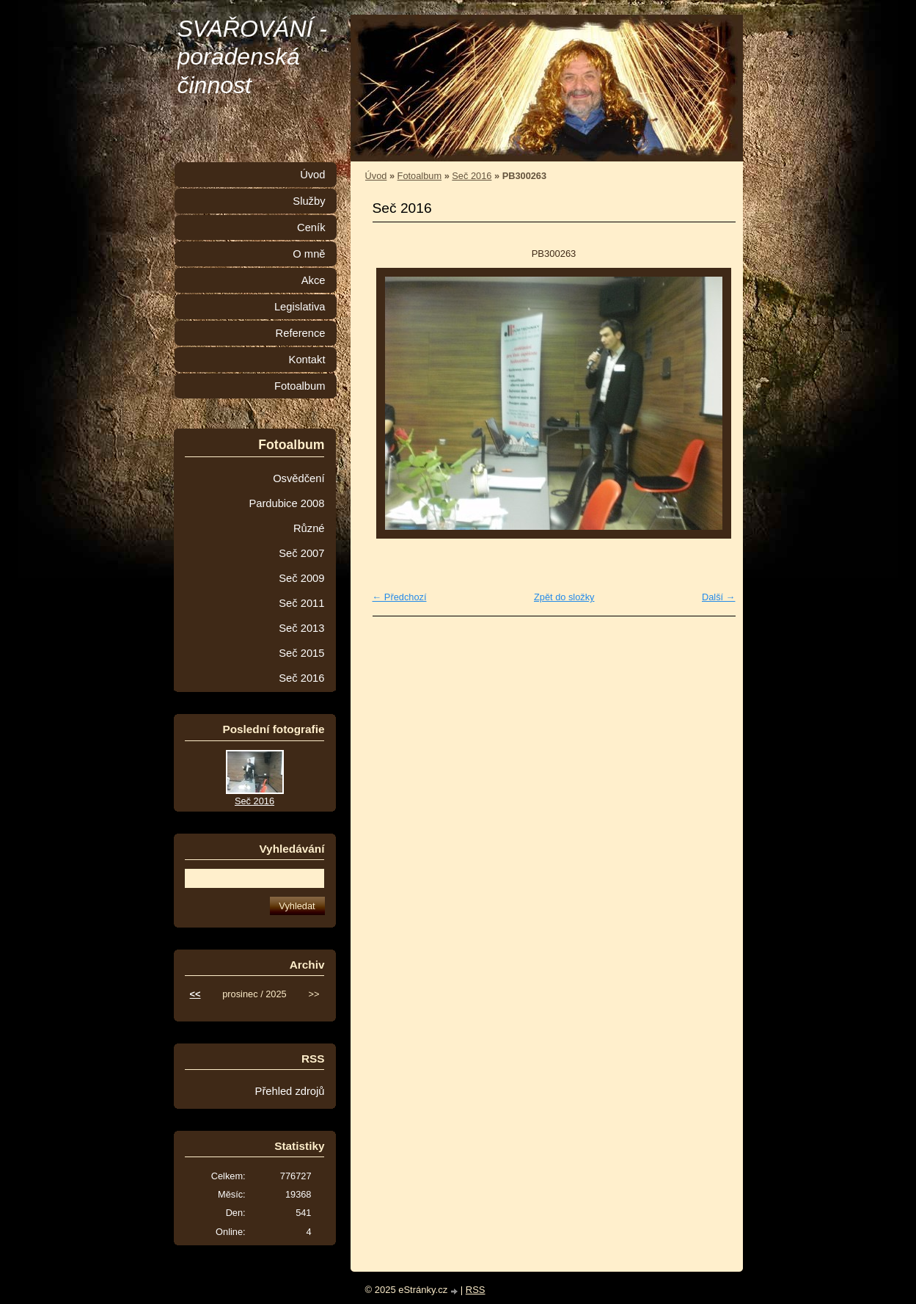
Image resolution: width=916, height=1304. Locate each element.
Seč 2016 (471, 175)
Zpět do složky (564, 596)
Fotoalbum (419, 175)
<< (195, 993)
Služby (309, 201)
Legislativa (300, 307)
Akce (313, 280)
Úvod (376, 175)
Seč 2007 (301, 553)
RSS (476, 1289)
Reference (301, 333)
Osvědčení (298, 478)
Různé (309, 528)
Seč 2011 (301, 603)
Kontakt (307, 359)
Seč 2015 (301, 653)
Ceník (311, 227)
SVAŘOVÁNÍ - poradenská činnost (252, 56)
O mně (309, 254)
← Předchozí (400, 596)
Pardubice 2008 (286, 503)
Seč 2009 (301, 578)
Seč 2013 (301, 628)
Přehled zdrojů (290, 1091)
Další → (719, 596)
